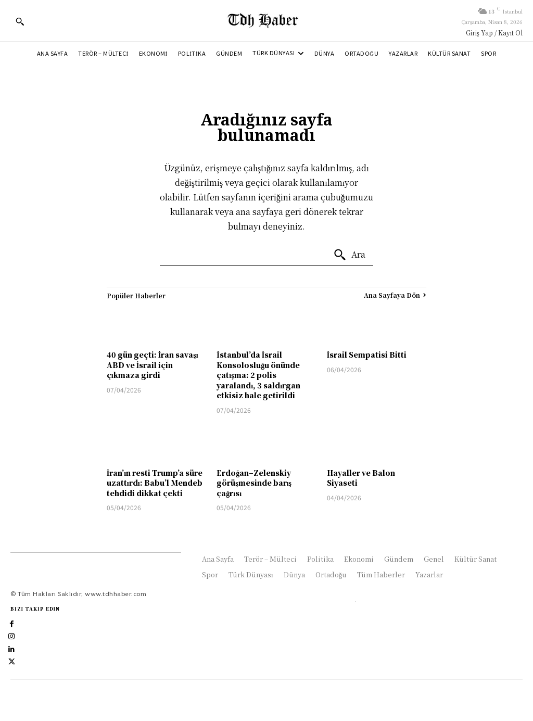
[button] (19, 21)
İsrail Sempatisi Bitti (367, 354)
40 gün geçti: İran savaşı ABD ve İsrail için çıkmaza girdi (152, 364)
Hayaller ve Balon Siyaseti (361, 477)
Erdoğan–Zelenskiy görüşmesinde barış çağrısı (254, 482)
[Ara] (349, 255)
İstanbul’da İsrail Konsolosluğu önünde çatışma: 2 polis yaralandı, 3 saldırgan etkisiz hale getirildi (258, 374)
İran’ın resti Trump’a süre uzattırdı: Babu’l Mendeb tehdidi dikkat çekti (154, 482)
